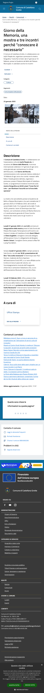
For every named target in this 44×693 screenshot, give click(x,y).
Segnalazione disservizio (13, 641)
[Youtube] (10, 505)
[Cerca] (40, 9)
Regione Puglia (8, 2)
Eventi (7, 603)
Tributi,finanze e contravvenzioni (16, 568)
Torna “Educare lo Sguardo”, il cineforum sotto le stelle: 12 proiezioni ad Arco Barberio (20, 370)
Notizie (7, 584)
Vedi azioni (8, 74)
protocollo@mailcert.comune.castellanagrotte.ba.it (22, 626)
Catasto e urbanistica (12, 549)
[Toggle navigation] (4, 8)
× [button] (41, 665)
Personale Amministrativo (13, 530)
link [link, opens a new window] (22, 681)
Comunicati (20, 17)
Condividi (8, 70)
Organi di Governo (11, 514)
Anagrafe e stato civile (12, 543)
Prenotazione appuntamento (14, 637)
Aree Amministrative (12, 517)
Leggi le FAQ (9, 644)
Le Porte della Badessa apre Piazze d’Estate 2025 (20, 374)
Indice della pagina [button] (13, 131)
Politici (7, 527)
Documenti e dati (10, 533)
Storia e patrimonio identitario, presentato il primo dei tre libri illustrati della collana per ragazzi (21, 377)
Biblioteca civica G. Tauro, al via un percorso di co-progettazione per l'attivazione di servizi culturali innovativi (21, 340)
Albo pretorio (9, 660)
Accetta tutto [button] (14, 685)
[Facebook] (5, 505)
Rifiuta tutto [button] (30, 685)
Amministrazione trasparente (15, 657)
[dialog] (22, 678)
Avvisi (7, 591)
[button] (22, 690)
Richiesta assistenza (11, 647)
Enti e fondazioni (10, 524)
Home (4, 17)
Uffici (6, 521)
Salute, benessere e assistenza (15, 571)
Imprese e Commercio (12, 546)
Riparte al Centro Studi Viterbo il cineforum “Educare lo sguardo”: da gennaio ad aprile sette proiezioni (22, 346)
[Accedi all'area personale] (36, 2)
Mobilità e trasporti (11, 553)
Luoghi (7, 600)
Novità (11, 17)
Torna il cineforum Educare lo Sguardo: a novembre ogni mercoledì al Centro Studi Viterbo (21, 356)
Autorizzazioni (9, 574)
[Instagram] (15, 505)
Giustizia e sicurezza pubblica (15, 565)
